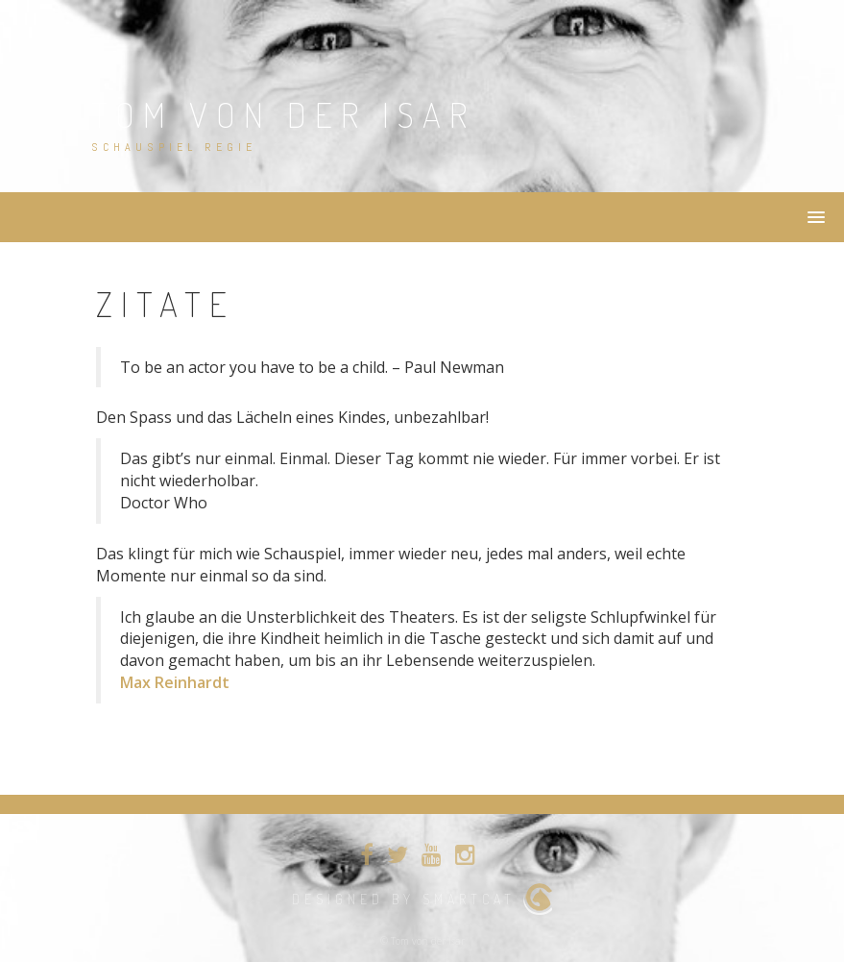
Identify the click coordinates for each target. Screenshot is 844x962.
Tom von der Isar (283, 114)
